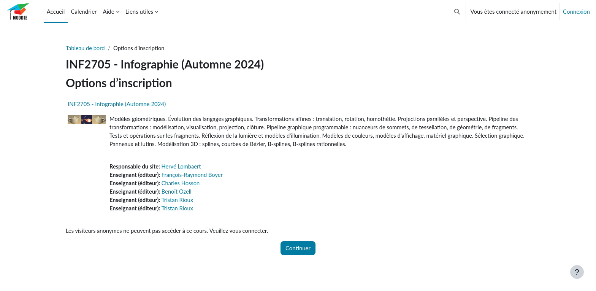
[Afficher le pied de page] (577, 272)
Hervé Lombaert (183, 167)
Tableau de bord (86, 48)
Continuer (298, 250)
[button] (457, 11)
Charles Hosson (182, 184)
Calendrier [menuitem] (84, 11)
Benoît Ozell (178, 193)
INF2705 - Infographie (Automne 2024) (117, 104)
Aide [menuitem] (108, 11)
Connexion (576, 11)
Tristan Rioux (179, 202)
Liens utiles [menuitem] (139, 11)
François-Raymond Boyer (194, 176)
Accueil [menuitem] (56, 11)
